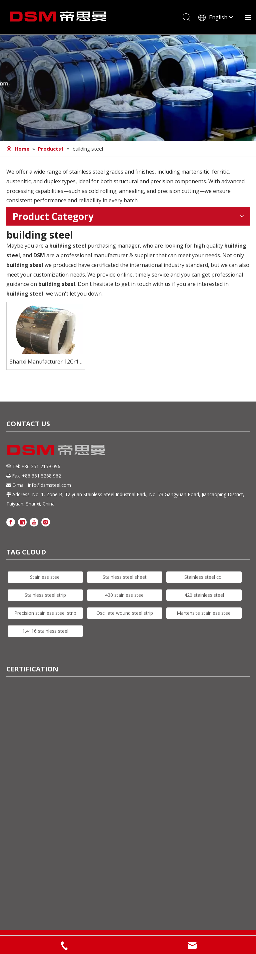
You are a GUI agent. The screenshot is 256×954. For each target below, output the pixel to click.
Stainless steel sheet (125, 579)
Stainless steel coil (204, 579)
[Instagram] (45, 524)
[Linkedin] (22, 524)
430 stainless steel (125, 597)
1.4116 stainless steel (45, 633)
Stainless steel (45, 579)
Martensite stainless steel (204, 615)
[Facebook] (10, 524)
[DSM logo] (56, 451)
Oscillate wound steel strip (124, 615)
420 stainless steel (204, 597)
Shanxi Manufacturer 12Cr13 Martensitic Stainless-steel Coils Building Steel (46, 364)
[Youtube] (34, 524)
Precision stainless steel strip (45, 615)
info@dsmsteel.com (49, 487)
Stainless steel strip (45, 597)
